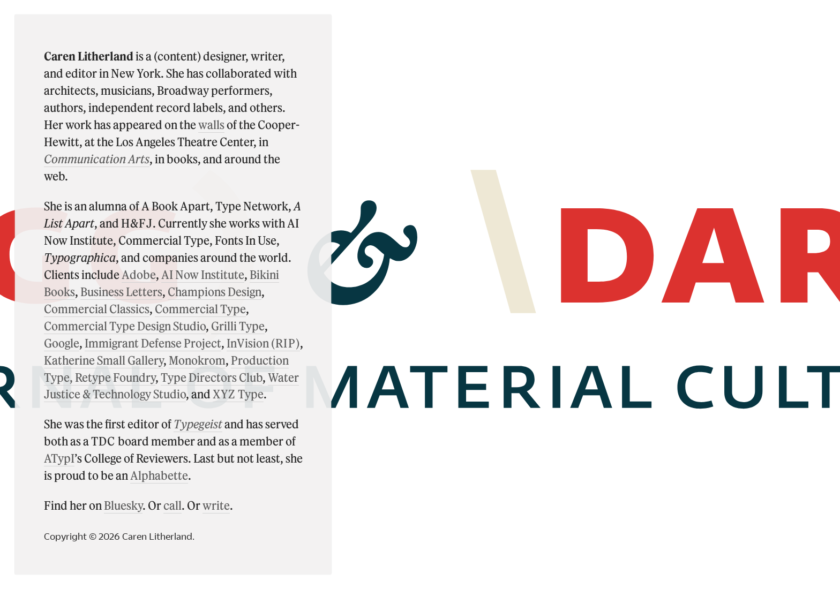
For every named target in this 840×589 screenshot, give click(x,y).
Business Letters (121, 291)
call (172, 505)
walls (211, 124)
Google (61, 343)
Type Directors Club (211, 377)
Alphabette (159, 475)
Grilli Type (238, 326)
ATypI (59, 458)
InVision (264, 343)
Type (238, 394)
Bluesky (123, 505)
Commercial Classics (96, 308)
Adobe (139, 274)
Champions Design (214, 291)
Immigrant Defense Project (153, 343)
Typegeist (198, 424)
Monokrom (197, 360)
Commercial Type (200, 308)
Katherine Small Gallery (103, 360)
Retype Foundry (115, 377)
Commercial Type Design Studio (125, 326)
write (216, 505)
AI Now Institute (202, 274)
